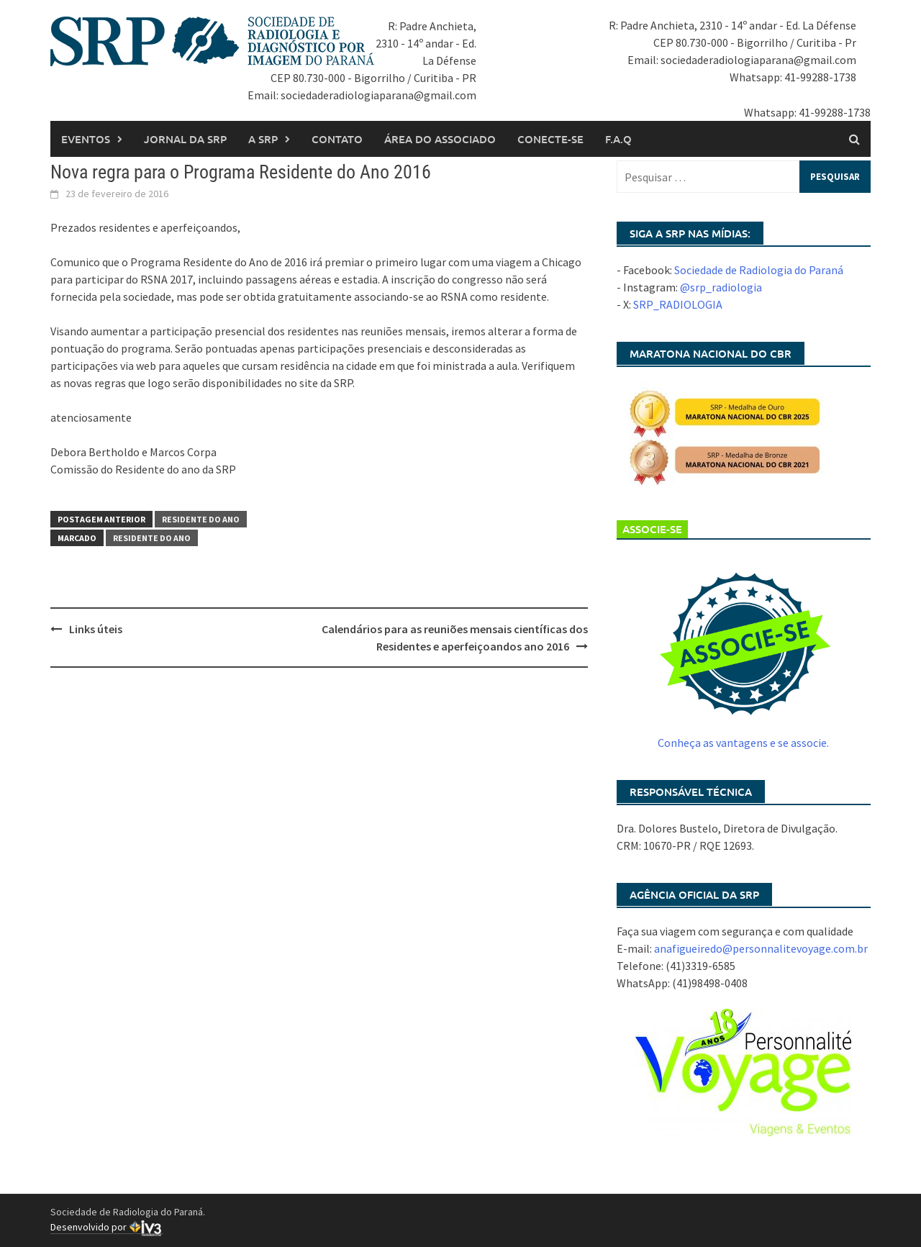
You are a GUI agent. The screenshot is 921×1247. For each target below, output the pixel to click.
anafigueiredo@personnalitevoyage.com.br (761, 948)
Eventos (85, 139)
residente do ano (152, 537)
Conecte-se (550, 139)
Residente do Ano (201, 519)
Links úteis (95, 629)
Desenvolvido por (106, 1227)
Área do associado (440, 139)
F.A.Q (618, 139)
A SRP (263, 139)
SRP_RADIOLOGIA (677, 304)
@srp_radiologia (721, 287)
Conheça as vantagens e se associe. (743, 742)
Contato (337, 139)
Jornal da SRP (185, 139)
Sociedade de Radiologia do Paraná (758, 270)
